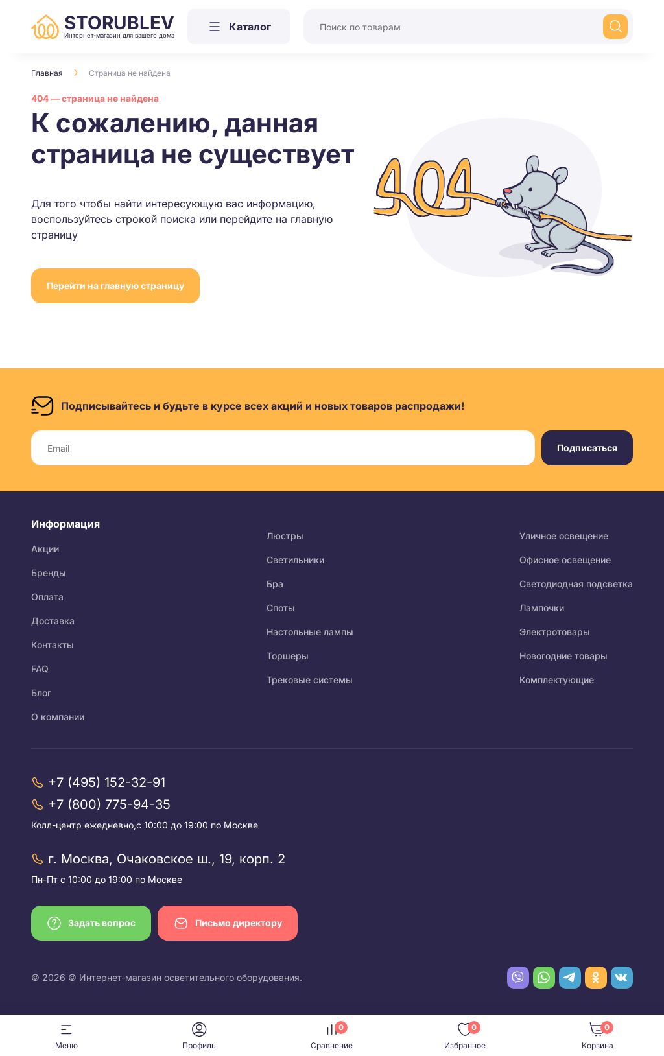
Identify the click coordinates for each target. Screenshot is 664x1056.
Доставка (53, 620)
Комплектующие (556, 679)
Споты (281, 607)
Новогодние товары (563, 655)
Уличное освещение (563, 535)
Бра (275, 583)
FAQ (40, 668)
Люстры (285, 535)
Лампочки (541, 607)
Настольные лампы (310, 631)
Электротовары (554, 631)
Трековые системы (310, 679)
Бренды (48, 572)
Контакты (52, 644)
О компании (57, 716)
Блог (41, 692)
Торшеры (288, 655)
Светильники (295, 559)
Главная (47, 73)
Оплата (47, 596)
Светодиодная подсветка (576, 583)
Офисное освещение (565, 559)
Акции (45, 548)
